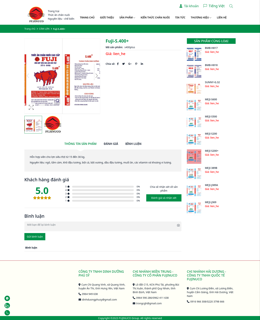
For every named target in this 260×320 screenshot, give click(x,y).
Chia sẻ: (110, 63)
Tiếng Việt (217, 6)
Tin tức (180, 17)
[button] (96, 76)
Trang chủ (87, 17)
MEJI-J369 (210, 202)
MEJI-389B (211, 168)
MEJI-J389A (211, 185)
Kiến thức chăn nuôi (155, 17)
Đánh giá (111, 144)
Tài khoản (189, 6)
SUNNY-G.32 (212, 82)
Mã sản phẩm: (114, 47)
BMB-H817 (211, 48)
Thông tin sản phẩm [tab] (80, 144)
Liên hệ (222, 17)
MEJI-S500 (211, 116)
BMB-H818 (211, 65)
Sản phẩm (127, 17)
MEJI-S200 (211, 133)
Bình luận (133, 144)
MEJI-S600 (211, 99)
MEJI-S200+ (211, 150)
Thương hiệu (201, 17)
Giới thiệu (107, 17)
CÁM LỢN (44, 28)
